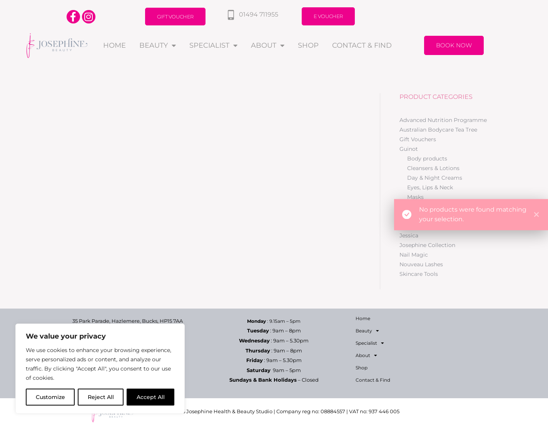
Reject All (101, 397)
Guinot (408, 148)
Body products (427, 158)
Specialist (213, 45)
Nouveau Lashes (421, 264)
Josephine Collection (427, 245)
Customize (50, 397)
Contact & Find (362, 45)
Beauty (157, 45)
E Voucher (328, 16)
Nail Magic (413, 254)
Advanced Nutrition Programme (443, 120)
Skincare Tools (418, 273)
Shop (308, 45)
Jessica (408, 235)
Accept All (151, 397)
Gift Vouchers (417, 139)
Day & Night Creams (434, 177)
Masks (415, 197)
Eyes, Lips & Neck (430, 187)
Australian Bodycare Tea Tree (438, 129)
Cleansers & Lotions (433, 168)
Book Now (454, 45)
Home (114, 45)
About (267, 45)
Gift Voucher (175, 16)
